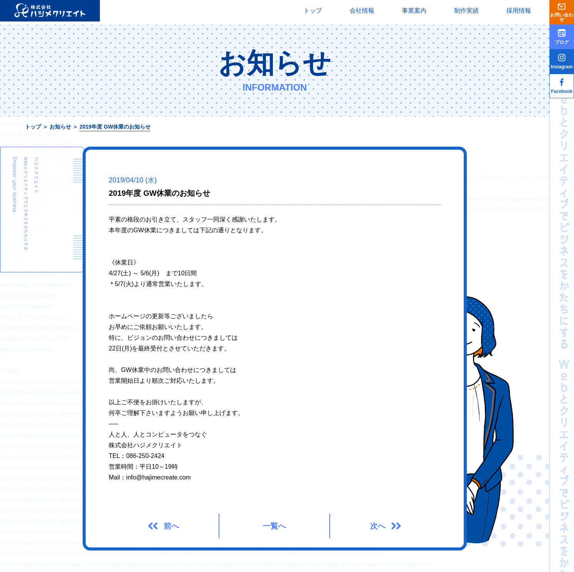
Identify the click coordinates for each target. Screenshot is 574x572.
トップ (313, 10)
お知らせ (60, 127)
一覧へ (274, 526)
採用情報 (518, 10)
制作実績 (466, 10)
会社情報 (362, 10)
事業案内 (414, 10)
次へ (377, 526)
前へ (171, 526)
